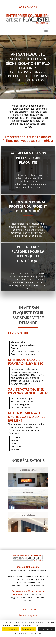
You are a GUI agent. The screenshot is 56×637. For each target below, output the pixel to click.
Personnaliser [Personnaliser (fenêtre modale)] (46, 629)
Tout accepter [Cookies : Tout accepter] (11, 629)
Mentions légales (28, 615)
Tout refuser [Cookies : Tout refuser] (28, 629)
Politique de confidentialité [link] (28, 633)
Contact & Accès (28, 609)
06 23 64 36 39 (28, 7)
